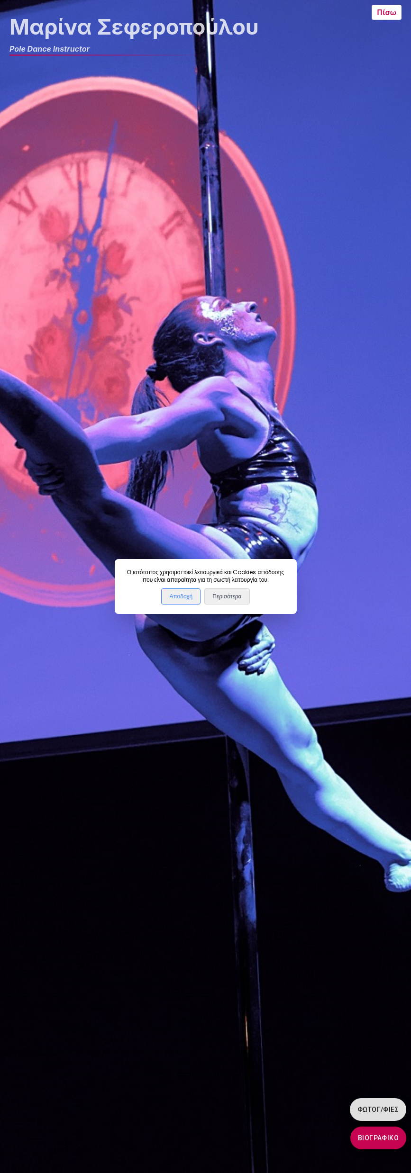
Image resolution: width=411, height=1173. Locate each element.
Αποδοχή (180, 596)
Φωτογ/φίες (378, 1109)
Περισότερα (226, 596)
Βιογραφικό (378, 1138)
